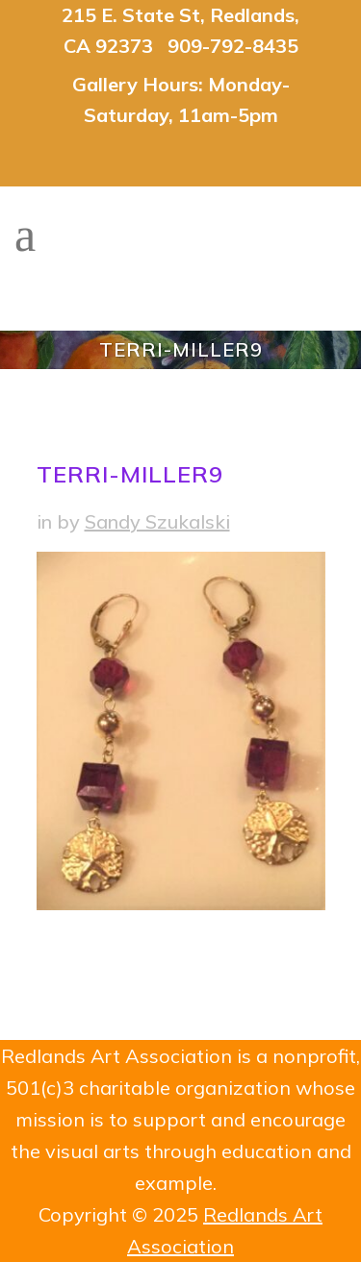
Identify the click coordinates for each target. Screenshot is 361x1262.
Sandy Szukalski (157, 521)
